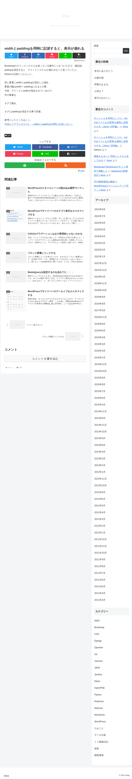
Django (98, 641)
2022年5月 (99, 229)
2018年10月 (100, 290)
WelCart (98, 708)
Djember (98, 647)
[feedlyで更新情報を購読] (25, 165)
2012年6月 (99, 499)
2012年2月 (99, 526)
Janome (98, 661)
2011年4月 (99, 593)
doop (125, 126)
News (97, 681)
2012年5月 (99, 505)
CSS (7, 135)
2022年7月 (99, 216)
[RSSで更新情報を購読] (66, 165)
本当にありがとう (103, 71)
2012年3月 (99, 519)
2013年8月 (99, 445)
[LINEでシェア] (65, 55)
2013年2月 (99, 465)
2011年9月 (99, 559)
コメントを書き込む (45, 358)
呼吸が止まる (101, 84)
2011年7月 (99, 573)
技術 (96, 748)
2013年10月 (100, 431)
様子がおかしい (102, 98)
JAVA (97, 667)
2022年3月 (99, 243)
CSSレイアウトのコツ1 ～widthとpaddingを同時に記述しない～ (39, 124)
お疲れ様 (99, 77)
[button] (78, 55)
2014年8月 (99, 418)
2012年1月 (99, 532)
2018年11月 (100, 283)
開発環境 (99, 755)
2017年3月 (99, 310)
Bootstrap (99, 627)
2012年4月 (99, 512)
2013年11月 (100, 425)
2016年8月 (99, 324)
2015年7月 (99, 391)
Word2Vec (99, 715)
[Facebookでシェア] (24, 55)
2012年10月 (100, 485)
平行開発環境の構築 (104, 181)
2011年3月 (99, 600)
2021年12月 (100, 263)
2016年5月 (99, 337)
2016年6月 (99, 330)
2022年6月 (99, 223)
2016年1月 (99, 357)
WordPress (100, 721)
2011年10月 (100, 553)
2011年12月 (100, 539)
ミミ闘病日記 (101, 742)
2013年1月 (99, 472)
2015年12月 (100, 364)
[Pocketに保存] (51, 55)
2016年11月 (100, 317)
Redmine (99, 701)
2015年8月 (99, 384)
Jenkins (98, 674)
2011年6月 (99, 579)
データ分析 (100, 735)
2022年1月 (99, 256)
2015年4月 (99, 404)
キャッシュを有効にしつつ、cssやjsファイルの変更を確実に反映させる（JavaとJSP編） (111, 122)
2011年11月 (100, 546)
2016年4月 (99, 344)
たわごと (99, 728)
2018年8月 (99, 303)
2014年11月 (100, 411)
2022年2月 (99, 249)
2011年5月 (99, 586)
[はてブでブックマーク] (38, 55)
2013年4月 (99, 451)
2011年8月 (99, 566)
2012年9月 (99, 492)
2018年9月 (99, 297)
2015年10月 (100, 371)
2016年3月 (99, 350)
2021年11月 (100, 270)
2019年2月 (99, 276)
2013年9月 (99, 438)
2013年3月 (99, 458)
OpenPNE (99, 688)
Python (98, 694)
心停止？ (99, 91)
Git (95, 654)
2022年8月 (99, 209)
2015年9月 (99, 377)
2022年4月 (99, 236)
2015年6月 (99, 398)
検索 (96, 45)
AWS (97, 620)
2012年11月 (100, 478)
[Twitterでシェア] (11, 55)
